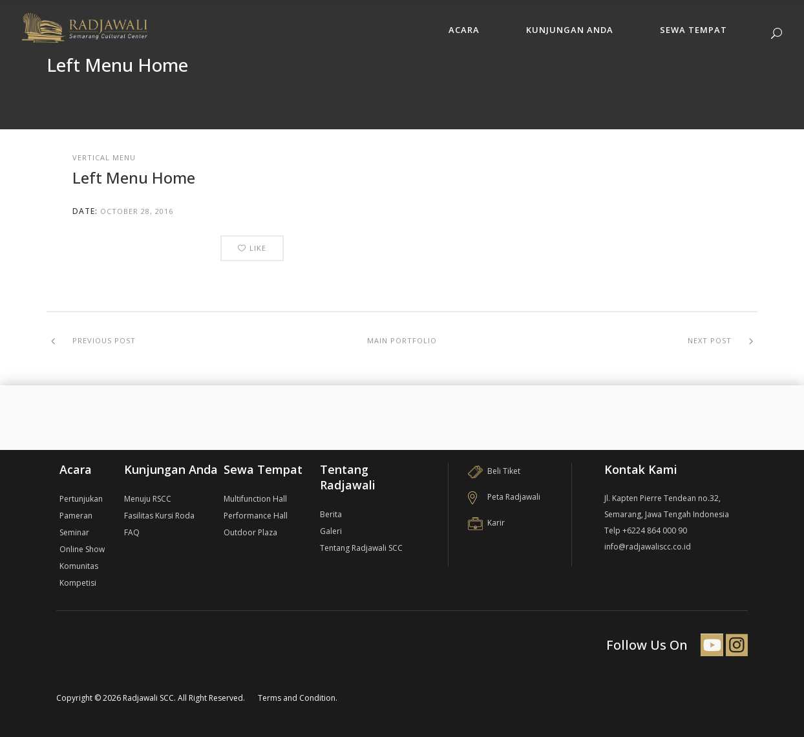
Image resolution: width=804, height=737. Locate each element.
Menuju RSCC (147, 498)
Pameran (75, 515)
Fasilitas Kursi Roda (159, 515)
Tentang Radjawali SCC (361, 547)
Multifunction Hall (255, 498)
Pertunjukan (81, 498)
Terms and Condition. (297, 697)
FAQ (132, 532)
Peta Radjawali (504, 497)
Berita (331, 514)
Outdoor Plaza (250, 532)
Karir (486, 523)
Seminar (74, 532)
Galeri (331, 531)
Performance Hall (256, 515)
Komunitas (78, 566)
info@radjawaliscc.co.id (647, 546)
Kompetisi (77, 582)
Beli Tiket (494, 471)
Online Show (82, 549)
